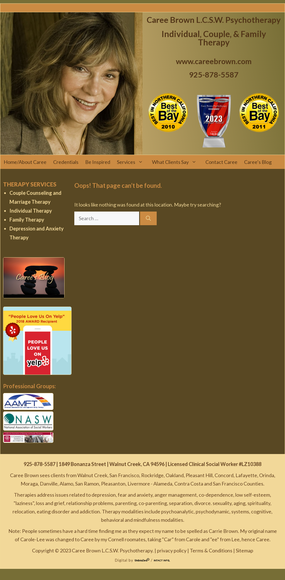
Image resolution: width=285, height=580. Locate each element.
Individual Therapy (30, 211)
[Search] (148, 218)
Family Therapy (26, 220)
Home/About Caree (25, 162)
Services (133, 162)
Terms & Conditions (211, 550)
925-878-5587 (214, 74)
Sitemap (244, 550)
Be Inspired (97, 162)
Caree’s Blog (258, 162)
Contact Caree (221, 162)
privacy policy (171, 550)
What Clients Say (177, 162)
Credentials (65, 162)
